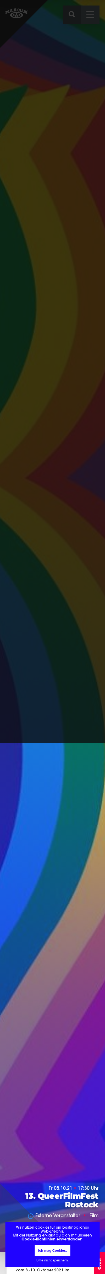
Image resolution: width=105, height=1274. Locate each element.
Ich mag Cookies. (52, 1250)
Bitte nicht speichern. (52, 1260)
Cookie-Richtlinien (38, 1239)
